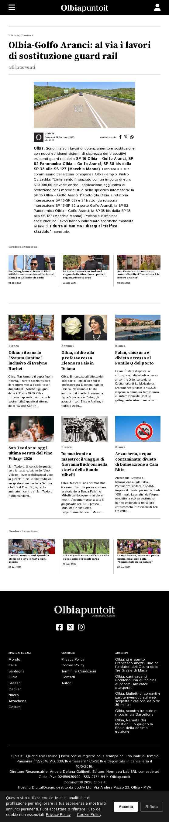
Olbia (13, 677)
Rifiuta (152, 806)
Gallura (15, 707)
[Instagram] (81, 627)
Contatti (68, 677)
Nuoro (14, 695)
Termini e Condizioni (78, 671)
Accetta (126, 806)
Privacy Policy (72, 659)
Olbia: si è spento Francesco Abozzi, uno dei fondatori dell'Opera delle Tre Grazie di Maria (137, 665)
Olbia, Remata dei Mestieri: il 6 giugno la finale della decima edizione (134, 726)
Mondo (14, 659)
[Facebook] (59, 627)
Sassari (15, 683)
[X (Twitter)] (70, 627)
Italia (13, 665)
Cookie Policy (72, 665)
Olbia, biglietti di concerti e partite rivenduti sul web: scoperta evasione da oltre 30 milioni (137, 699)
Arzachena (17, 701)
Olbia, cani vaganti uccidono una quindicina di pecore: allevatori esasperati (136, 682)
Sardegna (17, 671)
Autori (66, 683)
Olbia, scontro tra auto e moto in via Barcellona (136, 712)
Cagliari (15, 689)
